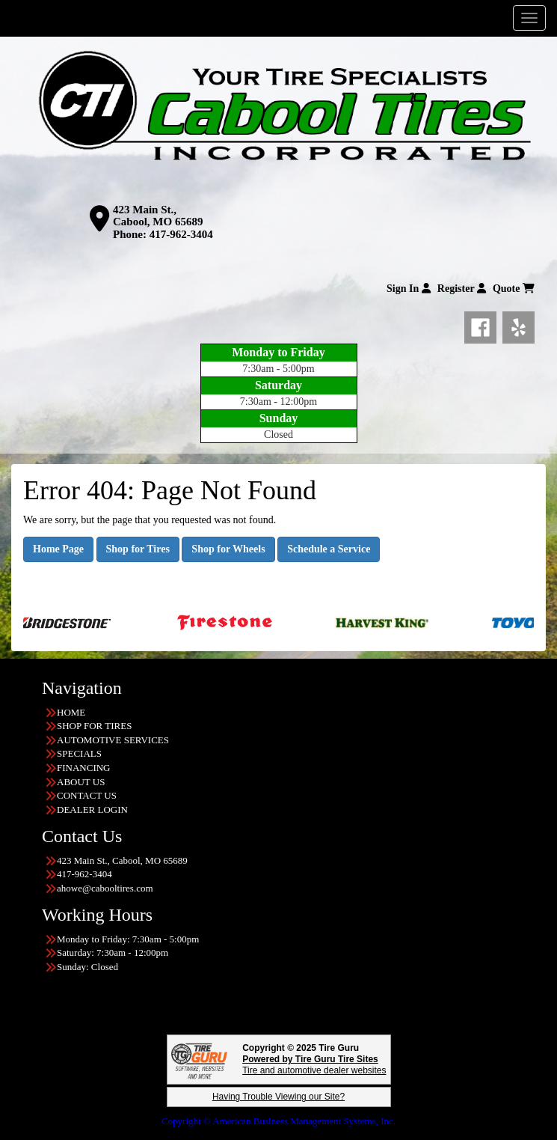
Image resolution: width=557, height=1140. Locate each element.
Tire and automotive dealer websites (314, 1065)
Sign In (409, 288)
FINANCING (84, 767)
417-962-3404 (181, 234)
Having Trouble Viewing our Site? (278, 1096)
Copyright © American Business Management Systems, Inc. (278, 1121)
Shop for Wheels (228, 549)
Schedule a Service (328, 549)
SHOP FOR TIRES (94, 725)
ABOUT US (81, 781)
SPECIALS (79, 753)
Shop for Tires (138, 549)
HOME (71, 712)
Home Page (58, 549)
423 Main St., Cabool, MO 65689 (158, 216)
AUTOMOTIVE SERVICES (113, 740)
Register (461, 288)
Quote (514, 288)
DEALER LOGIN (92, 809)
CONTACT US (87, 795)
